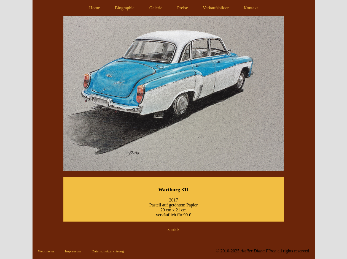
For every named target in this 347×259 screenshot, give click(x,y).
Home (94, 8)
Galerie (155, 8)
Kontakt (251, 8)
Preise (182, 8)
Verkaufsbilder (216, 8)
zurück (174, 229)
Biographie (125, 8)
